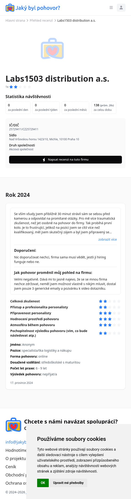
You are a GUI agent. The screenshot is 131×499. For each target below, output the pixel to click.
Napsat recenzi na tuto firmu (66, 159)
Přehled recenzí (41, 20)
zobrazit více (107, 239)
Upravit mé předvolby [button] (68, 483)
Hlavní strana (15, 20)
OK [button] (43, 483)
